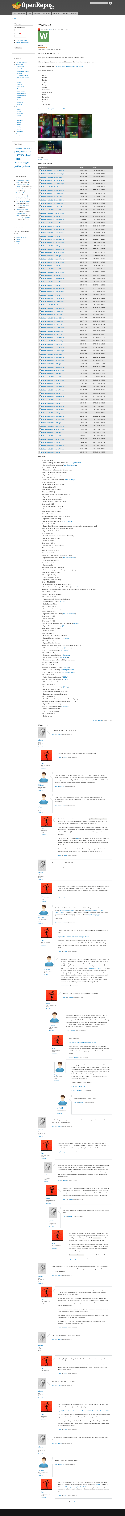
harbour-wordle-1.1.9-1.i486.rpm (51, 216)
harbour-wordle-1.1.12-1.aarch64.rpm (52, 180)
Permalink (40, 746)
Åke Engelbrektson (75, 463)
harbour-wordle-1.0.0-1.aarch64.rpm (52, 446)
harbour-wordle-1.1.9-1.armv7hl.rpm (52, 213)
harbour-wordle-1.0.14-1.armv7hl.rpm (52, 311)
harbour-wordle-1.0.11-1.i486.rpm (51, 344)
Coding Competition (21, 62)
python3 (26, 166)
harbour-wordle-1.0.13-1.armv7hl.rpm (52, 321)
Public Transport (21, 93)
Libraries (18, 136)
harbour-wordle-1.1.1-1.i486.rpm (51, 285)
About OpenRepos (19, 13)
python (18, 166)
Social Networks (21, 95)
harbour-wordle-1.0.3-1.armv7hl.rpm (52, 419)
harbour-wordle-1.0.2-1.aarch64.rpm (52, 426)
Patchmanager (22, 162)
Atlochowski (64, 650)
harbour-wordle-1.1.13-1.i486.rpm (51, 177)
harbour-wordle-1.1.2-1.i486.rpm (51, 275)
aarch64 (18, 148)
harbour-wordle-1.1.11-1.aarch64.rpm (52, 190)
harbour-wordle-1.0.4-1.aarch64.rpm (52, 406)
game (17, 151)
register (100, 720)
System (19, 100)
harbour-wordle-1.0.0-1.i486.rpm (51, 452)
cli (31, 149)
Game (19, 109)
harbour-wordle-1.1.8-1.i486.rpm (51, 226)
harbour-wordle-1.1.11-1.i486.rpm (51, 197)
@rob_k (65, 687)
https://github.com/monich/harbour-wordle (61, 109)
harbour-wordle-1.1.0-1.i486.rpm (51, 295)
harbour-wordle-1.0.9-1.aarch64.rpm (52, 357)
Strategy (19, 127)
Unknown (20, 102)
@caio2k (62, 601)
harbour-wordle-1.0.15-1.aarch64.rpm (52, 298)
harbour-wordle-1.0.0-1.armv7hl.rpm (52, 449)
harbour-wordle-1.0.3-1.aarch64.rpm (52, 416)
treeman (18, 241)
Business (19, 73)
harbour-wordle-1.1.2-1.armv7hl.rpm (52, 272)
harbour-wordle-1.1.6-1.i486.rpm (51, 246)
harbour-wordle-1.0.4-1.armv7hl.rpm (52, 410)
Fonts (17, 134)
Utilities (19, 104)
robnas (40, 807)
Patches (19, 89)
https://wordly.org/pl (94, 915)
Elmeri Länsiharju (68, 521)
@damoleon (64, 657)
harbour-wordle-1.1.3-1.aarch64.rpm (52, 259)
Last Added (46, 13)
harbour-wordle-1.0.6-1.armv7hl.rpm (52, 390)
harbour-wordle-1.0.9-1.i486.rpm (51, 364)
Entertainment (21, 80)
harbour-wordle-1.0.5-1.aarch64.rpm (52, 396)
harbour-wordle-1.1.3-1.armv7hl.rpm (52, 262)
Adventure (20, 113)
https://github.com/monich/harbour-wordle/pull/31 (83, 1042)
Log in (94, 720)
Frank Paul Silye (69, 480)
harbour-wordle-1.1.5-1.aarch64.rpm (52, 249)
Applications (19, 64)
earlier (98, 1484)
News (29, 13)
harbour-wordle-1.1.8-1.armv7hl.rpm (52, 223)
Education (20, 120)
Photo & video (21, 91)
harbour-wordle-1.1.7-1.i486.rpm (51, 236)
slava (50, 29)
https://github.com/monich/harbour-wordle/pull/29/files (73, 936)
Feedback (74, 13)
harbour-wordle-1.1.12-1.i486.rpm (51, 187)
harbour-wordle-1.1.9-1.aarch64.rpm (52, 210)
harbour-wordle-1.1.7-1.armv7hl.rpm (52, 233)
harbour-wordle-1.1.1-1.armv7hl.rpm (52, 282)
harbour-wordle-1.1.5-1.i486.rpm (51, 256)
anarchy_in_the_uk (21, 237)
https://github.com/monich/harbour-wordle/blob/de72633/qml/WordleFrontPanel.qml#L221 (84, 1411)
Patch (18, 158)
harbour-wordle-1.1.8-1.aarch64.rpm (52, 220)
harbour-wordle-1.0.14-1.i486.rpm (51, 314)
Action (19, 111)
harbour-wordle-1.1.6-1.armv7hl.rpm (52, 242)
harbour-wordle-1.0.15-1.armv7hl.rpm (52, 301)
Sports (19, 97)
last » (83, 1502)
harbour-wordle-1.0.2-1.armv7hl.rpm (52, 429)
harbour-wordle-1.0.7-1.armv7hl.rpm (52, 380)
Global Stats (57, 13)
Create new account (21, 40)
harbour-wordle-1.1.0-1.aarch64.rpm (52, 288)
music (29, 155)
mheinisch (19, 239)
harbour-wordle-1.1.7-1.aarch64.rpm (52, 229)
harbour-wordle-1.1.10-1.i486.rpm (51, 206)
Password (18, 34)
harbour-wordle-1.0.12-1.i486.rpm (51, 334)
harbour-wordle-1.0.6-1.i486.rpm (51, 393)
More (31, 169)
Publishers (37, 13)
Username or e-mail (20, 27)
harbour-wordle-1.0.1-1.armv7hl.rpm (52, 439)
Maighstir (41, 785)
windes (40, 740)
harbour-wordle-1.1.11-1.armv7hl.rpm (52, 193)
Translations (19, 131)
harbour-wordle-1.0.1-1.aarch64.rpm (52, 436)
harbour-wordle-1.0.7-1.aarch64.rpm (52, 377)
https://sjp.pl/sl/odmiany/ (67, 910)
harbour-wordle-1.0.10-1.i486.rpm (51, 354)
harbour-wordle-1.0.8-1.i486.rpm (51, 373)
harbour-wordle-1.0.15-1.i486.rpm (51, 305)
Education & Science (23, 77)
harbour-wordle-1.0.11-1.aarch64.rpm (52, 337)
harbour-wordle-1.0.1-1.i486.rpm (51, 442)
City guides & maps (22, 75)
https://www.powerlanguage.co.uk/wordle (69, 66)
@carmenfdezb (76, 587)
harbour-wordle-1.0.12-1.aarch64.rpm (52, 328)
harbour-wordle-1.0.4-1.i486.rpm (51, 413)
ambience (26, 149)
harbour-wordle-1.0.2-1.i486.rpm (51, 432)
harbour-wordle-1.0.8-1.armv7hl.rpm (52, 370)
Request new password (22, 42)
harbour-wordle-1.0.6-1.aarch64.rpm (52, 387)
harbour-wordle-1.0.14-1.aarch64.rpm (52, 308)
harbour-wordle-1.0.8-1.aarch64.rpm (52, 367)
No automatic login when (23, 189)
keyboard (22, 154)
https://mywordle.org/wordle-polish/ (75, 1487)
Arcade (19, 115)
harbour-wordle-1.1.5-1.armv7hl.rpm (52, 252)
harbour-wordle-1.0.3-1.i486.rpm (51, 423)
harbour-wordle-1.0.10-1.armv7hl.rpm (52, 351)
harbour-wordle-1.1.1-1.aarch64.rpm (52, 278)
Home (14, 18)
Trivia (19, 129)
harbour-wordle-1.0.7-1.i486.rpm (51, 383)
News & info (20, 86)
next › (78, 1502)
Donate (65, 13)
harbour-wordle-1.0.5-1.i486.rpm (51, 403)
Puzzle (19, 122)
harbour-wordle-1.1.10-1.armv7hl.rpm (52, 203)
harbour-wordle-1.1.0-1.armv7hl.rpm (52, 292)
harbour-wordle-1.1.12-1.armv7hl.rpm (52, 183)
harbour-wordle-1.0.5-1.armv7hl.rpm (52, 400)
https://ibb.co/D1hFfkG (78, 1086)
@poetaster (66, 626)
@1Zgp (66, 667)
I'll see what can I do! (22, 205)
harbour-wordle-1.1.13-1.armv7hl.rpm (52, 174)
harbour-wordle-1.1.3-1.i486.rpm (51, 265)
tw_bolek (41, 918)
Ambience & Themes (23, 71)
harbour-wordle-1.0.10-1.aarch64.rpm (52, 347)
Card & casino (21, 118)
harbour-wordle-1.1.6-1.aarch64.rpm (52, 239)
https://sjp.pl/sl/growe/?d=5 (97, 968)
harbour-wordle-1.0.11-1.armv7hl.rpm (52, 341)
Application (20, 66)
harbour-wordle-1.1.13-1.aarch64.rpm (52, 170)
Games (18, 107)
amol (17, 244)
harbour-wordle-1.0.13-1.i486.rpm (51, 324)
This (77, 838)
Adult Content (21, 69)
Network (19, 84)
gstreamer (23, 151)
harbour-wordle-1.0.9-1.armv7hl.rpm (52, 360)
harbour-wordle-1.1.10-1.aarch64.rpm (52, 200)
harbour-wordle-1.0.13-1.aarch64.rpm (52, 318)
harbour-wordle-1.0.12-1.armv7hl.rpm (52, 331)
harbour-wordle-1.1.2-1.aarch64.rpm (52, 269)
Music (19, 82)
